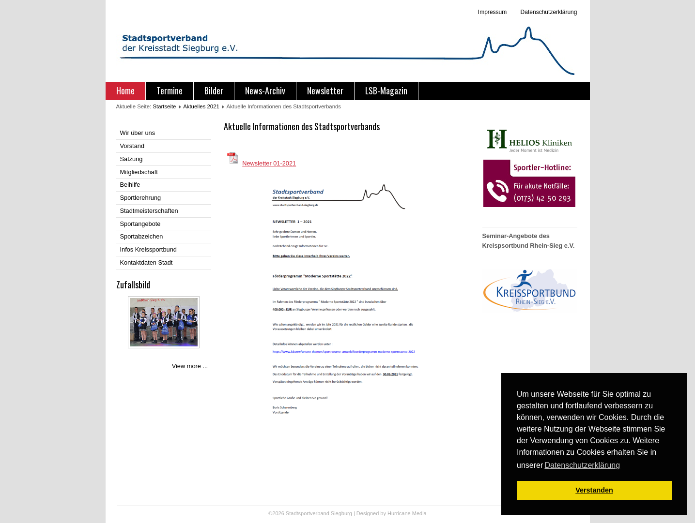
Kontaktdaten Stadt (146, 262)
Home (125, 90)
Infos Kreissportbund (148, 249)
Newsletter (325, 90)
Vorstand (132, 145)
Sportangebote (140, 223)
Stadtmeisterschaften (149, 210)
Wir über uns (137, 132)
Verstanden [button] (594, 490)
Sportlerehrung (140, 197)
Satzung (131, 159)
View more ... (190, 366)
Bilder (213, 90)
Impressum (492, 12)
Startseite (164, 106)
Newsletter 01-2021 (269, 163)
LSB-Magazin (386, 90)
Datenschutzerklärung (548, 12)
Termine (169, 90)
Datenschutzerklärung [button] (582, 465)
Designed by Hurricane (384, 513)
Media (419, 513)
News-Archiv (265, 90)
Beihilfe (130, 184)
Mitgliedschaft (139, 172)
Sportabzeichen (141, 236)
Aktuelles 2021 (201, 106)
